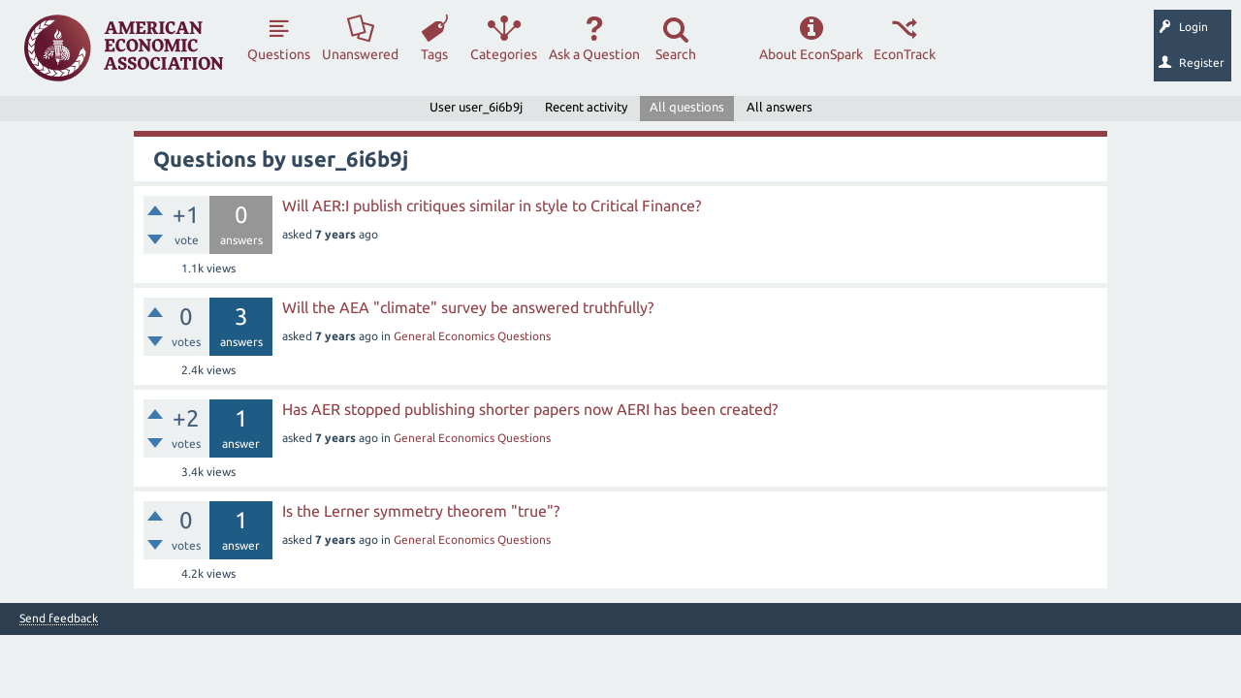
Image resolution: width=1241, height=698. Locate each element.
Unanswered (360, 54)
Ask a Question (594, 54)
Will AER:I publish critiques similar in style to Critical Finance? (491, 205)
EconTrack (905, 54)
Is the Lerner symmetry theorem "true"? (420, 511)
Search (675, 54)
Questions (278, 54)
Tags (434, 54)
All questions (687, 106)
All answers (779, 106)
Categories (503, 54)
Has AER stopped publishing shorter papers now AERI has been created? (530, 409)
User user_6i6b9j (476, 106)
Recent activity (586, 106)
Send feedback (58, 618)
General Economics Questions (472, 336)
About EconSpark (811, 54)
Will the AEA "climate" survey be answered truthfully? (467, 307)
